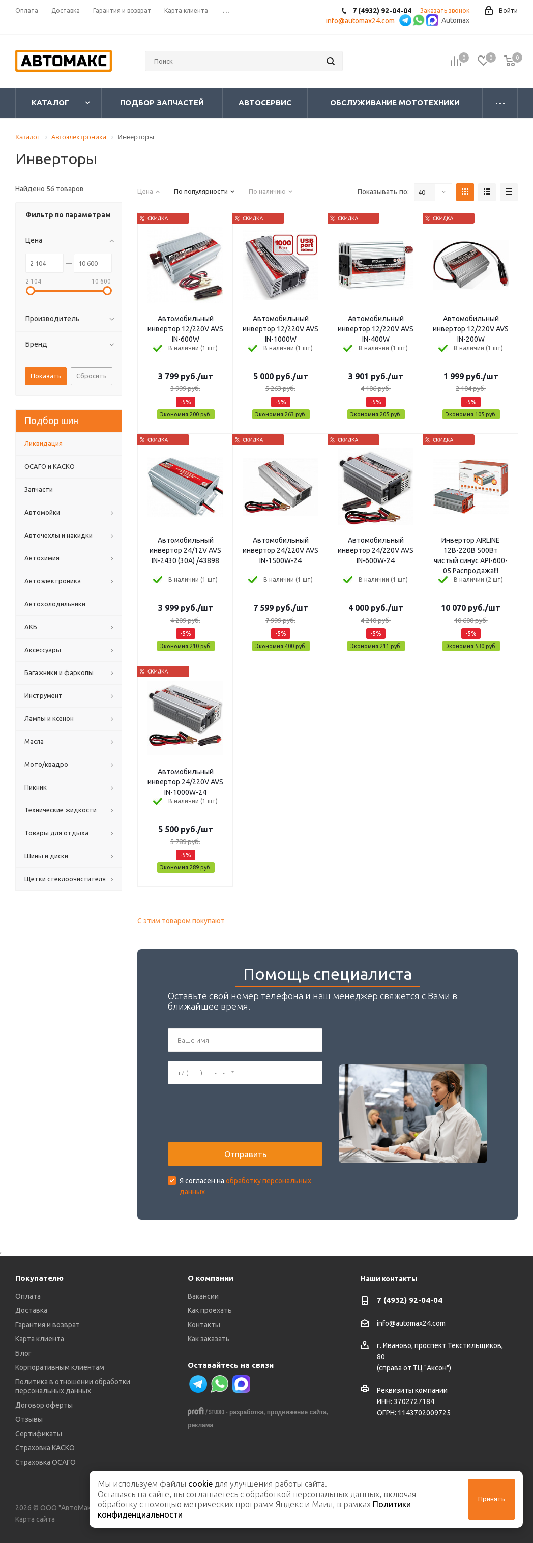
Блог (23, 1353)
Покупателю (39, 1278)
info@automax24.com (411, 1323)
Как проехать (210, 1310)
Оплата (28, 1296)
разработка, (247, 1412)
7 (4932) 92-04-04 (409, 1300)
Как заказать (209, 1339)
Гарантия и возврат (47, 1325)
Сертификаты (38, 1433)
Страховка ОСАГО (45, 1462)
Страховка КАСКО (45, 1448)
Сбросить (91, 375)
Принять (491, 1498)
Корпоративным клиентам (59, 1367)
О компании (210, 1278)
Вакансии (203, 1296)
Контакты (204, 1325)
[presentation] (245, 1113)
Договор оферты (44, 1405)
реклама (200, 1425)
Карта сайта (35, 1519)
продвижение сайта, (298, 1412)
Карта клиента (39, 1339)
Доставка (31, 1310)
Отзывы (29, 1419)
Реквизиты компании (412, 1390)
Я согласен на (245, 1186)
